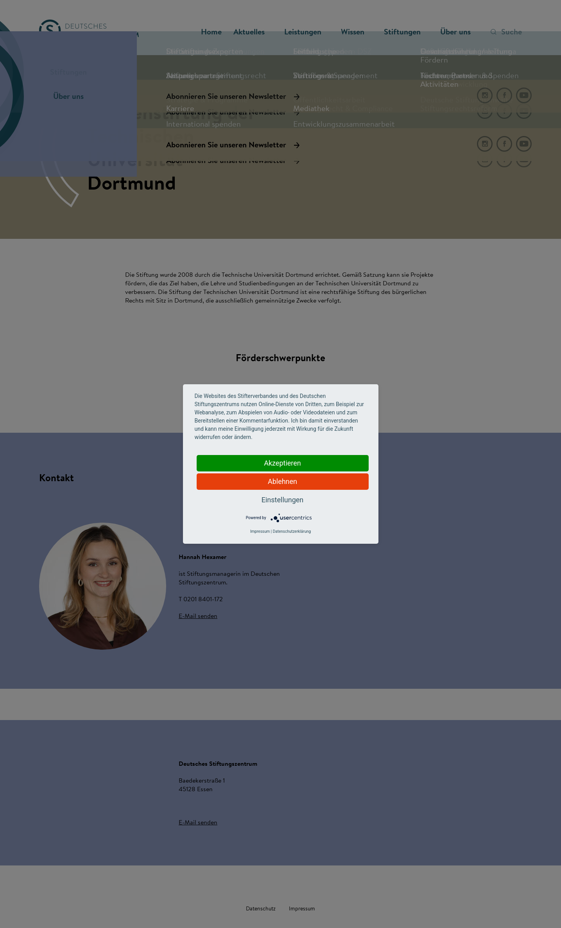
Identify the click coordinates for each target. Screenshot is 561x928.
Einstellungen (282, 500)
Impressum (260, 531)
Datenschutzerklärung (292, 531)
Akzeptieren (282, 463)
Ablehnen (282, 481)
